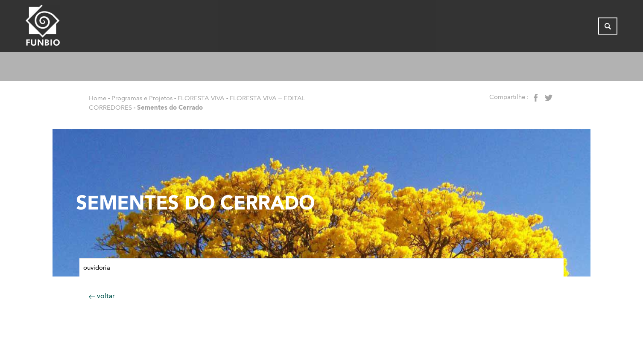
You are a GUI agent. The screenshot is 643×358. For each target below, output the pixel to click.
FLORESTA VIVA (201, 98)
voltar (102, 296)
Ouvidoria (96, 268)
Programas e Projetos (141, 98)
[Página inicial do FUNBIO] (66, 27)
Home (97, 98)
